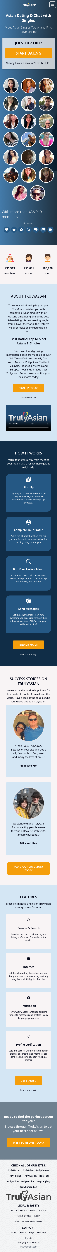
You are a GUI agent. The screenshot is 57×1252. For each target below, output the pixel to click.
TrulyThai (44, 1175)
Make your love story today (28, 868)
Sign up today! (28, 388)
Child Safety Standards (28, 1221)
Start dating (28, 53)
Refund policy (38, 1210)
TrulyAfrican (14, 1170)
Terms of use (24, 1215)
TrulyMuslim (27, 1181)
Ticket (14, 1232)
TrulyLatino (13, 1181)
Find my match (28, 644)
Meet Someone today (28, 1142)
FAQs (31, 1232)
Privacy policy (19, 1210)
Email (23, 1232)
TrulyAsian (28, 1170)
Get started (28, 1080)
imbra (37, 1215)
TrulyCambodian (28, 1186)
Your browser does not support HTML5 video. (28, 418)
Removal (41, 1232)
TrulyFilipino (14, 1175)
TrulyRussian (30, 1175)
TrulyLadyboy (43, 1181)
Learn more (28, 397)
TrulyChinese (42, 1170)
